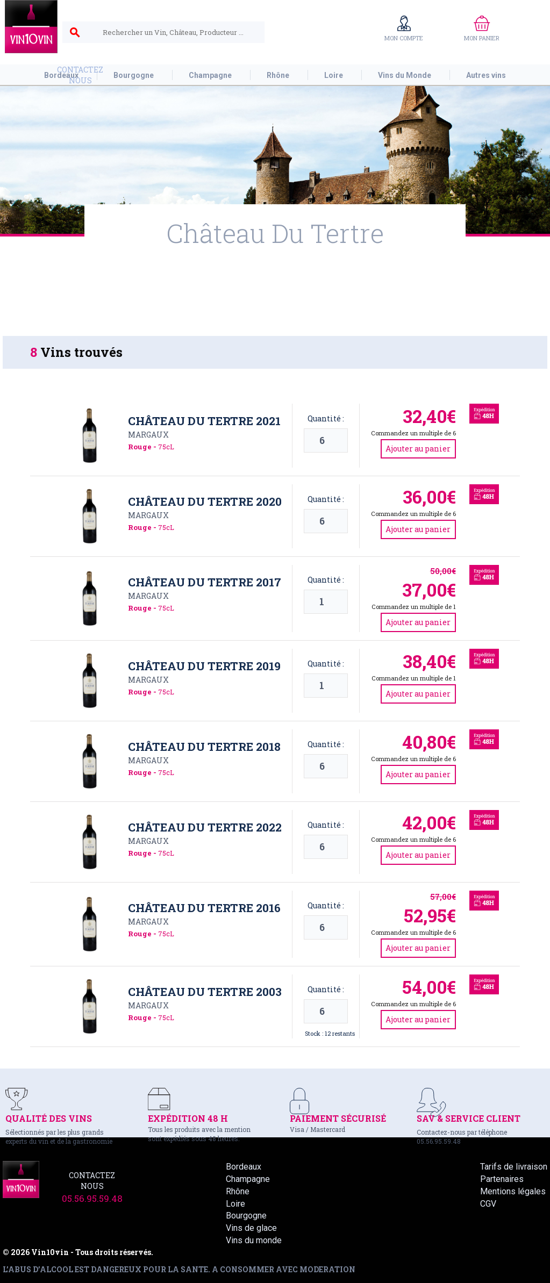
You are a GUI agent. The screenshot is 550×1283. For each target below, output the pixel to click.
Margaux (148, 434)
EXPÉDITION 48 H (188, 1118)
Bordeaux (243, 1167)
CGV (488, 1204)
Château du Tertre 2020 (205, 501)
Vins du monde (254, 1240)
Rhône (237, 1191)
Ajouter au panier (418, 448)
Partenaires (502, 1179)
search (74, 32)
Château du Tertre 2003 (205, 991)
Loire (235, 1204)
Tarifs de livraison (513, 1167)
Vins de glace (251, 1228)
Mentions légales (513, 1191)
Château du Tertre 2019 (204, 665)
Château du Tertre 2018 (204, 746)
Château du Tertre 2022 (205, 827)
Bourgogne (246, 1215)
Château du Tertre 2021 (204, 420)
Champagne (248, 1179)
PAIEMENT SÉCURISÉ (338, 1118)
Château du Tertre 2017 (204, 582)
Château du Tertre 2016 (204, 907)
